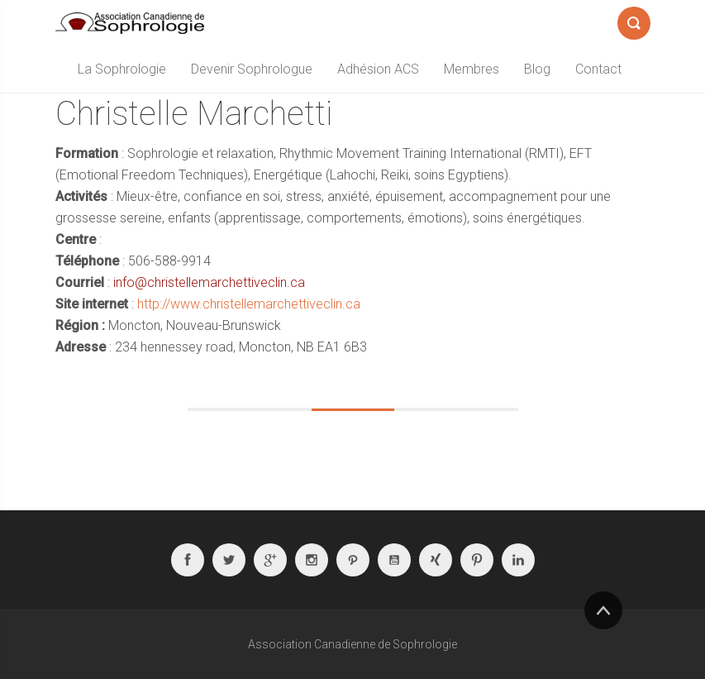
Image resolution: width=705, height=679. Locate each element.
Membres (471, 69)
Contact (598, 69)
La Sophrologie (122, 69)
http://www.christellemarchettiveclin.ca (248, 304)
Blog (537, 69)
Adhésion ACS (378, 69)
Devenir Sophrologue (251, 69)
